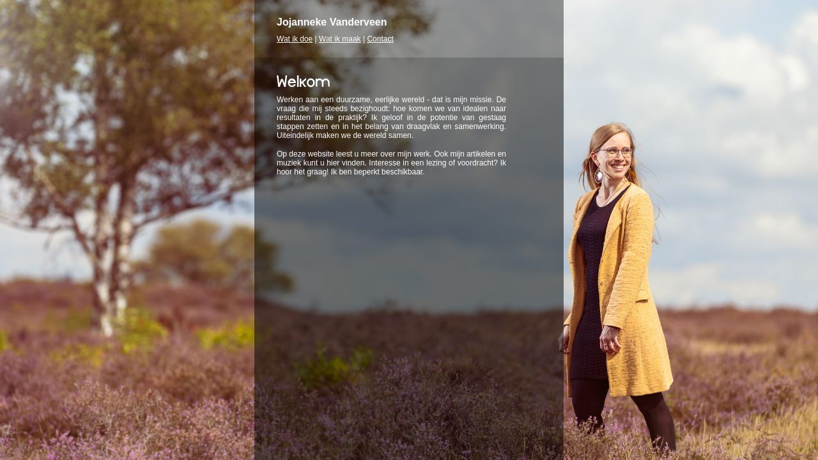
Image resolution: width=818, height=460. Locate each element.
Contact (380, 38)
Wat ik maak (340, 38)
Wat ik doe (295, 38)
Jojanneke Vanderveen (332, 22)
